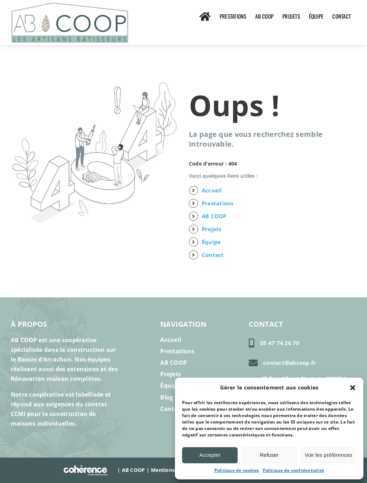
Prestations (218, 203)
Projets (211, 229)
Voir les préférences (328, 455)
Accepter (209, 455)
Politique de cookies (236, 470)
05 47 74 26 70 (279, 342)
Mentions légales (172, 469)
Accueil (212, 190)
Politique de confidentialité (293, 470)
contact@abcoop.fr (289, 362)
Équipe (211, 241)
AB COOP (214, 216)
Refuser (269, 455)
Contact (213, 254)
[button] (352, 387)
